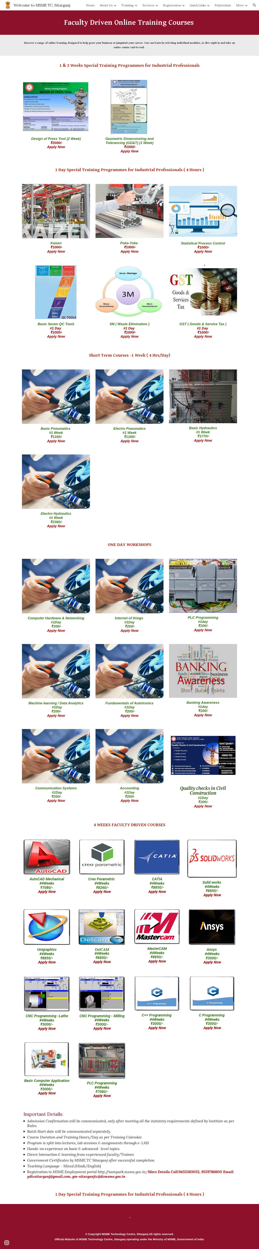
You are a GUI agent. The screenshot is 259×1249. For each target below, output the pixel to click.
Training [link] (127, 5)
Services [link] (148, 5)
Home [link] (90, 5)
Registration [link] (172, 5)
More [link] (240, 5)
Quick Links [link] (198, 5)
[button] (254, 5)
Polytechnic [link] (223, 5)
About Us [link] (106, 5)
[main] (129, 22)
